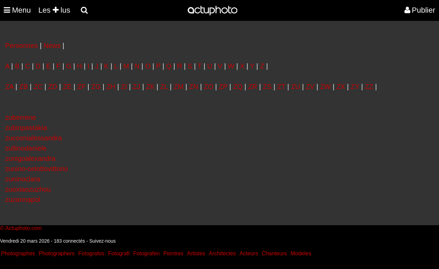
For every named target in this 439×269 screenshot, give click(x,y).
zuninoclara (22, 179)
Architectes (222, 253)
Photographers (57, 253)
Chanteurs (274, 253)
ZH (110, 86)
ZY (355, 86)
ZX (340, 86)
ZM (179, 86)
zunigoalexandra (30, 158)
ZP (223, 86)
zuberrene (20, 117)
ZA (9, 86)
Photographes (18, 253)
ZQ (238, 86)
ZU (295, 86)
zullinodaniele (26, 148)
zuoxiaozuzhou (28, 189)
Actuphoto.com (23, 228)
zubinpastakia (26, 127)
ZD (53, 86)
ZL (164, 86)
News (52, 45)
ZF (81, 86)
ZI (124, 86)
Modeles (300, 253)
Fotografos (91, 253)
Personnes (21, 45)
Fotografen (146, 253)
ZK (150, 86)
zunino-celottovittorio (36, 168)
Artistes (196, 253)
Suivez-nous (102, 241)
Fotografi (118, 253)
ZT (281, 86)
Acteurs (248, 253)
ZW (325, 86)
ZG (96, 86)
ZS (267, 86)
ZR (253, 86)
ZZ (369, 86)
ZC (38, 86)
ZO (208, 86)
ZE (67, 86)
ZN (193, 86)
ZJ (136, 86)
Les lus (54, 10)
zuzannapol (22, 199)
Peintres (173, 253)
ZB (23, 86)
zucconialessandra (33, 138)
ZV (310, 86)
